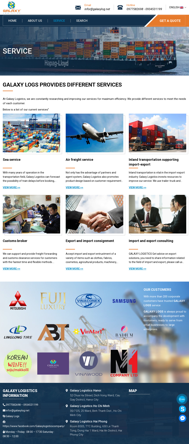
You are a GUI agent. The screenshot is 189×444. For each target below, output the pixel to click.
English (177, 7)
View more (10, 187)
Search (81, 20)
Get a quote (170, 21)
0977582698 (135, 9)
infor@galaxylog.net (97, 9)
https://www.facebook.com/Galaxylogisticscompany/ (34, 426)
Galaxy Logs (12, 416)
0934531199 (153, 9)
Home (12, 20)
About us (35, 20)
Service (59, 20)
